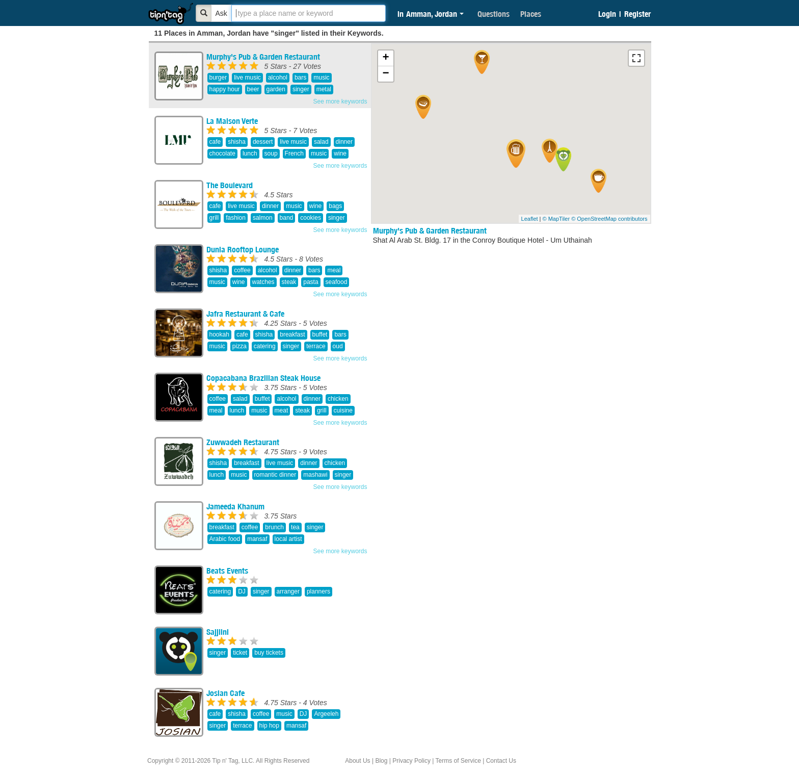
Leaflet (529, 219)
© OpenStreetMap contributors (609, 219)
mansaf (257, 539)
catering (265, 346)
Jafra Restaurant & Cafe (245, 313)
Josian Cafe (225, 693)
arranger (288, 591)
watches (263, 282)
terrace (315, 346)
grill (214, 217)
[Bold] (204, 13)
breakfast (292, 334)
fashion (236, 217)
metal (323, 89)
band (287, 217)
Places (530, 14)
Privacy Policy (411, 760)
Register (637, 14)
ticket (240, 652)
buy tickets (268, 652)
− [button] (385, 74)
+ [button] (385, 58)
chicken (338, 398)
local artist (288, 539)
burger (218, 77)
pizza (239, 346)
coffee (242, 270)
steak (289, 282)
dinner (344, 141)
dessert (263, 141)
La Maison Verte (232, 121)
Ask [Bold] (221, 13)
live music (247, 77)
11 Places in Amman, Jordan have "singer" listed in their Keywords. (269, 33)
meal (333, 270)
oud (338, 346)
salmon (263, 217)
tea (295, 527)
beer (253, 89)
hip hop (269, 725)
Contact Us (501, 760)
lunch (250, 153)
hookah (219, 334)
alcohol (277, 77)
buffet (320, 334)
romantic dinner (275, 474)
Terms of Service (458, 760)
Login (607, 14)
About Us (357, 760)
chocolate (222, 153)
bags (335, 206)
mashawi (315, 474)
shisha (237, 141)
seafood (337, 282)
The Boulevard (229, 185)
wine (340, 153)
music (321, 77)
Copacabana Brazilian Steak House (263, 378)
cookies (310, 217)
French (294, 153)
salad (321, 141)
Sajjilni (217, 632)
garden (276, 89)
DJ (242, 591)
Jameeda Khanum (235, 506)
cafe (215, 141)
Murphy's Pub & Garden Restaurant (263, 56)
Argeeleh (326, 713)
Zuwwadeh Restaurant (242, 442)
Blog (381, 760)
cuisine (343, 410)
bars (300, 77)
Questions (493, 14)
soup (271, 153)
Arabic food (225, 539)
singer (300, 89)
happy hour (224, 89)
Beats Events (227, 570)
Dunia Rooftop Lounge (242, 249)
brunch (274, 527)
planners (318, 591)
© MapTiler (556, 219)
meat (281, 410)
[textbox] (308, 13)
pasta (310, 282)
